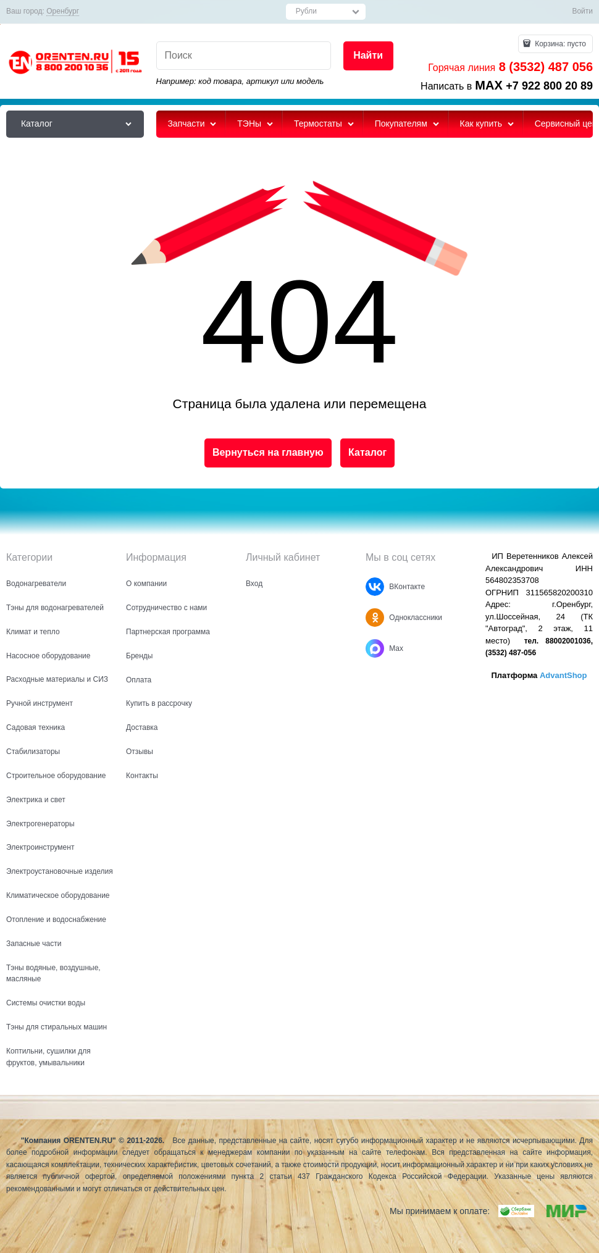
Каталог (367, 452)
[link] (62, 11)
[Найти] (368, 55)
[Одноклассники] (375, 617)
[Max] (375, 648)
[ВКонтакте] (375, 586)
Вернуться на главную (268, 452)
